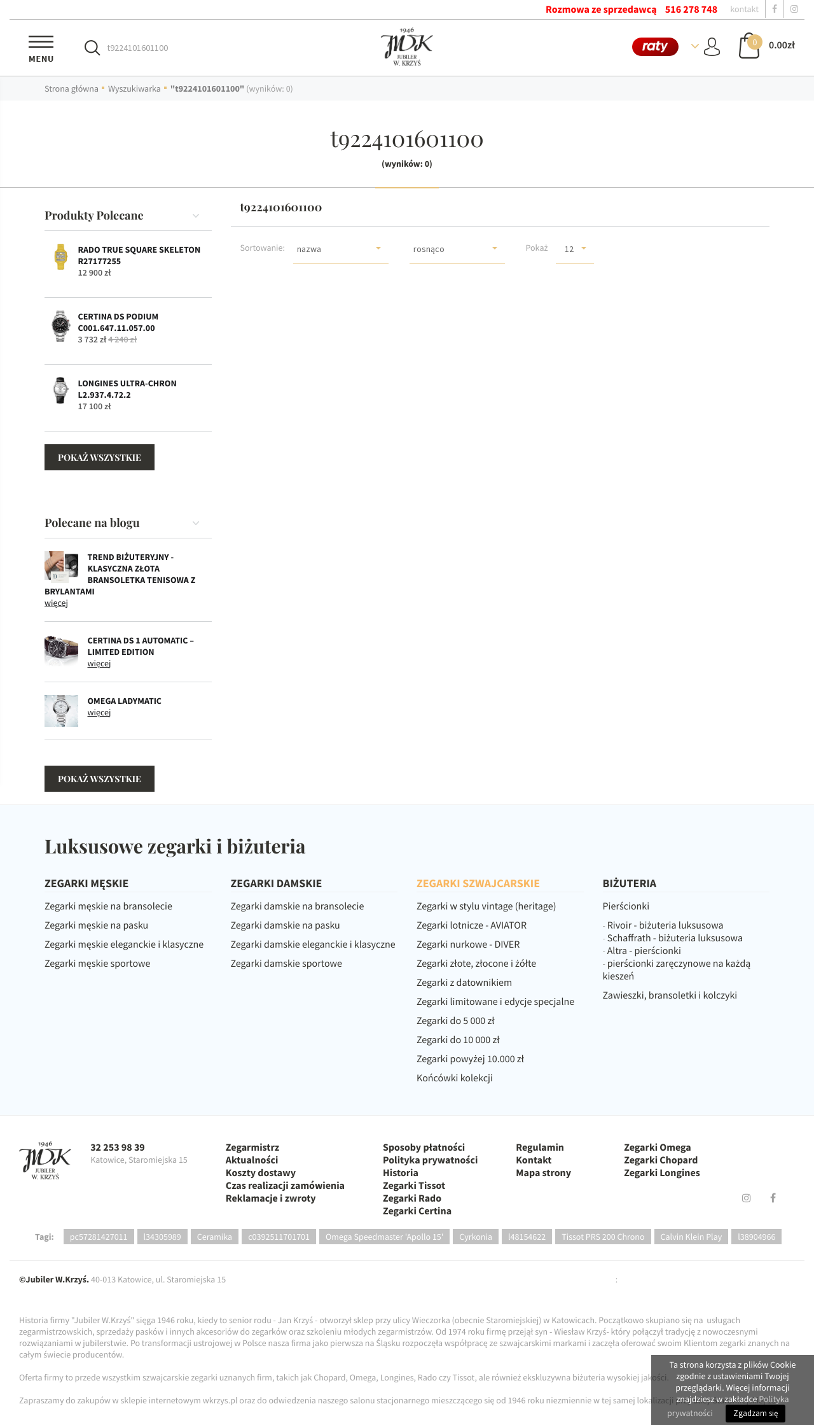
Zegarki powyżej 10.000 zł (470, 1059)
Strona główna (72, 88)
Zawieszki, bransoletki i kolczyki (670, 995)
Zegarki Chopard (661, 1160)
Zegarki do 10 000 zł (458, 1040)
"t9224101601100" (207, 88)
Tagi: (44, 1236)
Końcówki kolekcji (455, 1078)
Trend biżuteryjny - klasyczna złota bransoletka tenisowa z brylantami (120, 574)
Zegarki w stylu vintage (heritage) (486, 906)
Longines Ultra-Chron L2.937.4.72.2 (127, 388)
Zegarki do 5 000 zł (456, 1020)
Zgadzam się (755, 1413)
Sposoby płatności (424, 1147)
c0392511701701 (279, 1236)
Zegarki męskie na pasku (96, 925)
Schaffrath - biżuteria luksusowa (675, 938)
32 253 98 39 (117, 1147)
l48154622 (527, 1236)
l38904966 (756, 1236)
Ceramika (214, 1236)
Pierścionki (626, 906)
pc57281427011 (99, 1236)
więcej (56, 602)
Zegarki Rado (412, 1198)
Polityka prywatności (430, 1160)
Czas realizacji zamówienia (285, 1185)
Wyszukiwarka (134, 88)
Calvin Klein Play (691, 1236)
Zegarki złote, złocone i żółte (476, 963)
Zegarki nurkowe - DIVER (468, 944)
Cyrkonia (475, 1236)
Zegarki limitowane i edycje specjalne (495, 1001)
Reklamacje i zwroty (271, 1198)
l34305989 (162, 1236)
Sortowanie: (263, 247)
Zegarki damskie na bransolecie (297, 906)
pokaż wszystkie (99, 457)
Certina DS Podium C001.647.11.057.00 (118, 322)
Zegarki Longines (662, 1173)
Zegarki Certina (417, 1211)
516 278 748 (691, 9)
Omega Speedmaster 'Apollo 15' (384, 1236)
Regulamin (540, 1147)
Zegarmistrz (252, 1147)
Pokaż (536, 247)
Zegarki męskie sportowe (97, 963)
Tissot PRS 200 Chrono (603, 1236)
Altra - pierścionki (644, 950)
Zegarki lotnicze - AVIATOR (472, 925)
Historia (400, 1173)
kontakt (744, 9)
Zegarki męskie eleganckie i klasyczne (124, 944)
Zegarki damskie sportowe (286, 963)
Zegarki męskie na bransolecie (108, 906)
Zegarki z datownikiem (464, 982)
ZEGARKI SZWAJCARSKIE (478, 883)
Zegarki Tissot (414, 1185)
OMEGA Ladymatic (125, 700)
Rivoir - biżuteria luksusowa (665, 925)
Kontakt (533, 1160)
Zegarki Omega (657, 1147)
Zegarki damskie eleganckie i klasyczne (313, 944)
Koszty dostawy (261, 1173)
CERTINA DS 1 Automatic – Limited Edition (141, 646)
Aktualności (252, 1160)
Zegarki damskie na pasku (285, 925)
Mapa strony (543, 1173)
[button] (341, 248)
